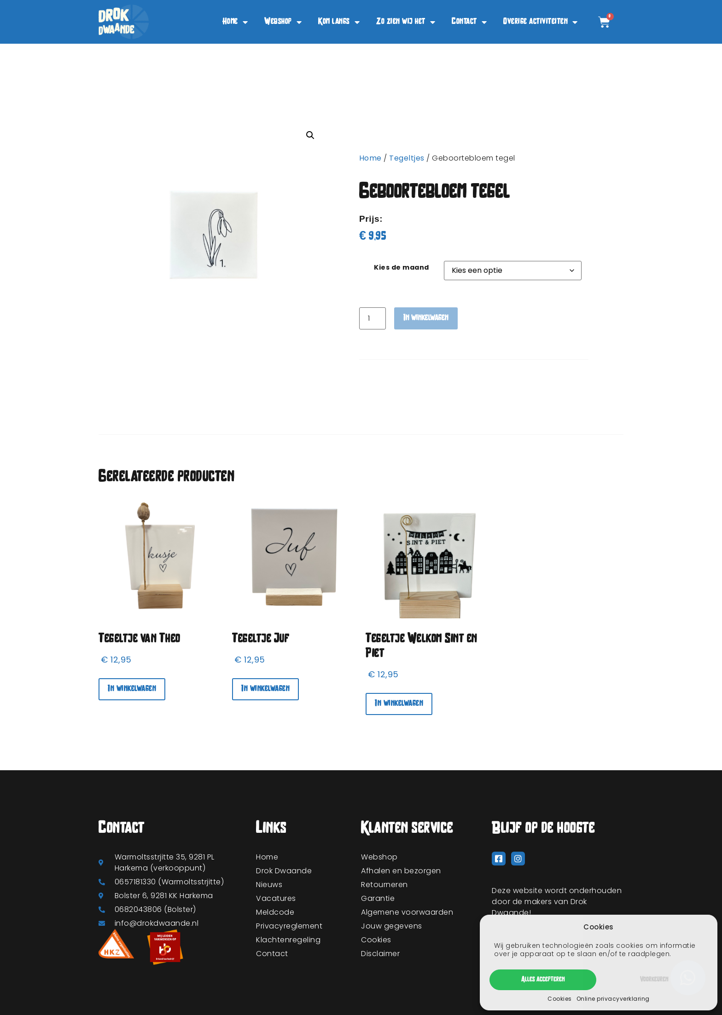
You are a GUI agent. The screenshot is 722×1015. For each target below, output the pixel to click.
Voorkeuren (654, 979)
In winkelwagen (425, 318)
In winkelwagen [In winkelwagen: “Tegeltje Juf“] (265, 689)
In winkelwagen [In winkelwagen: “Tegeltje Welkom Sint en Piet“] (399, 703)
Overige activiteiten (540, 22)
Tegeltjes (407, 158)
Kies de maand (401, 267)
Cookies (559, 999)
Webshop (283, 22)
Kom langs (339, 22)
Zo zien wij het (405, 22)
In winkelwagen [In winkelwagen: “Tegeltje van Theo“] (132, 689)
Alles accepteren (543, 979)
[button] (310, 135)
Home (235, 22)
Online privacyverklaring (613, 999)
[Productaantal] (372, 318)
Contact (469, 22)
